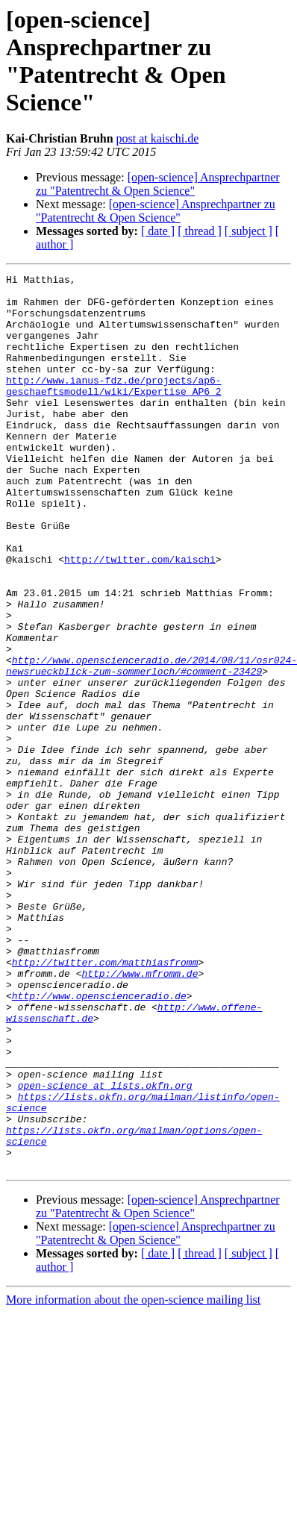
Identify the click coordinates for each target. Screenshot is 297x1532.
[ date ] (158, 231)
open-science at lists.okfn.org (105, 1248)
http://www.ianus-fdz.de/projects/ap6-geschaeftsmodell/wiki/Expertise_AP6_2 (114, 408)
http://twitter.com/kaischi (140, 617)
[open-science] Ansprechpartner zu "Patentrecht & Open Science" (158, 184)
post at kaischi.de (157, 138)
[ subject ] (248, 231)
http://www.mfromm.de (139, 1114)
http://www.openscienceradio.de (99, 1141)
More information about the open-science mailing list (133, 1478)
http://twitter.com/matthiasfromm (105, 1100)
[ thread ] (200, 231)
